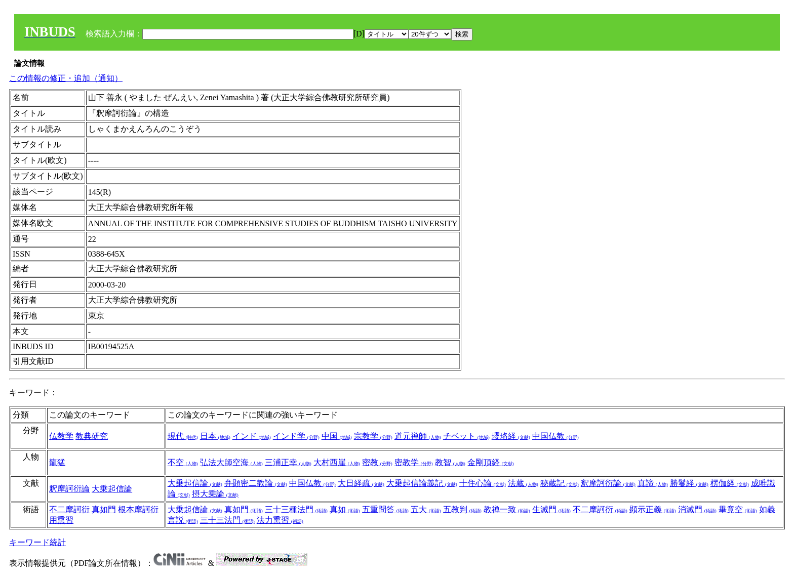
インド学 (296, 436)
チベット (466, 436)
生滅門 (551, 509)
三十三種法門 (296, 509)
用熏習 (61, 520)
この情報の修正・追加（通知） (66, 78)
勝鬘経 (689, 483)
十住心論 (482, 483)
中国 (337, 436)
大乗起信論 (112, 488)
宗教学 (373, 436)
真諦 (653, 483)
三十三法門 (227, 520)
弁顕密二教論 (255, 483)
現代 (183, 436)
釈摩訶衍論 (69, 488)
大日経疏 (361, 483)
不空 (183, 462)
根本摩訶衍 (138, 509)
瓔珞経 (511, 436)
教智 (450, 462)
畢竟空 (738, 509)
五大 (426, 509)
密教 (377, 462)
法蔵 (523, 483)
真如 (345, 509)
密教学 (413, 462)
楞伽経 (729, 483)
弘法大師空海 (231, 462)
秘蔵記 (559, 483)
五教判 (462, 509)
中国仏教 (555, 436)
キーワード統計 (37, 542)
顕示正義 (652, 509)
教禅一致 (507, 509)
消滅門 (697, 509)
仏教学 (61, 436)
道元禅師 (417, 436)
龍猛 (57, 462)
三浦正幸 (288, 462)
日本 (215, 436)
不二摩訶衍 (69, 509)
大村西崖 (336, 462)
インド (251, 436)
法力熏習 (280, 520)
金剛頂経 (490, 462)
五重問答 (385, 509)
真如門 (104, 509)
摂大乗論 (215, 493)
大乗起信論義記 (421, 483)
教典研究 (91, 436)
